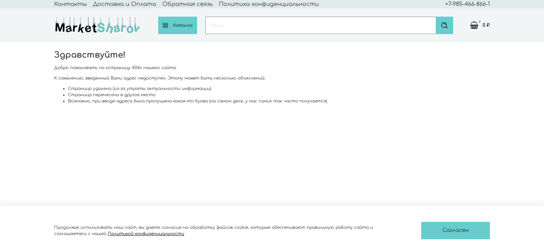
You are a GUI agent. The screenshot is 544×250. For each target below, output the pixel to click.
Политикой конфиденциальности (146, 233)
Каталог (178, 25)
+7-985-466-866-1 (467, 4)
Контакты (70, 4)
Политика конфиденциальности (269, 4)
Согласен (455, 230)
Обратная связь (187, 4)
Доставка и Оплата (124, 4)
